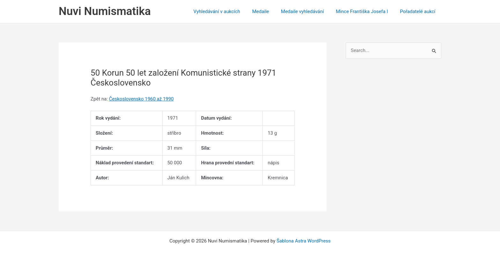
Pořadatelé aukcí (419, 11)
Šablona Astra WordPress (303, 241)
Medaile (269, 11)
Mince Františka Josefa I (366, 11)
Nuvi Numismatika (105, 11)
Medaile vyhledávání (308, 11)
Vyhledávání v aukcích (227, 11)
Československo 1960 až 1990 (141, 99)
